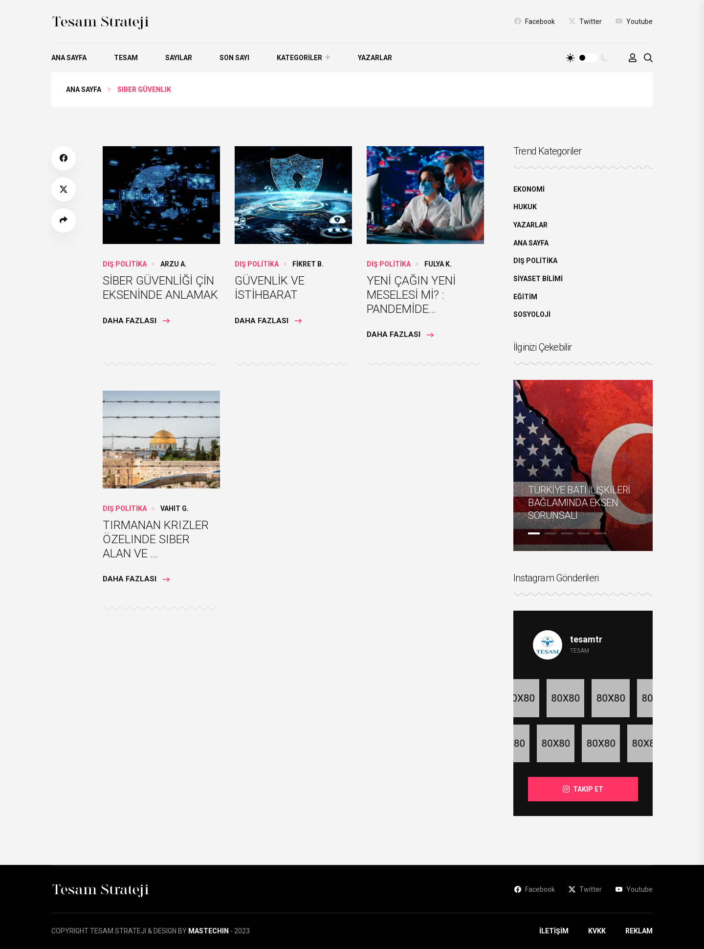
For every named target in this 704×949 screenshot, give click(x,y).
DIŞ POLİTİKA (125, 264)
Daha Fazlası (136, 321)
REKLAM (639, 931)
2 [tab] (550, 533)
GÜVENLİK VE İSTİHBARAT (270, 288)
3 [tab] (567, 533)
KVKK (597, 931)
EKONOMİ (529, 189)
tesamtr (586, 639)
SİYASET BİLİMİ (538, 279)
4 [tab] (584, 533)
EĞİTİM (525, 297)
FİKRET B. (308, 264)
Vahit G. (174, 508)
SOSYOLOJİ (531, 314)
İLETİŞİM (554, 931)
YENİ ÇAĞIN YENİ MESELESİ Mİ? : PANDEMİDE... (411, 295)
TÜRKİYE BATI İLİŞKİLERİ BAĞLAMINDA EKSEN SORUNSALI (579, 502)
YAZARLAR (375, 58)
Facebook (534, 21)
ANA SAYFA (69, 58)
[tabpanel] (583, 465)
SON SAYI (234, 58)
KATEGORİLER (299, 58)
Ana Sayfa (83, 89)
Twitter (585, 21)
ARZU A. (173, 264)
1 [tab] (534, 533)
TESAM (126, 58)
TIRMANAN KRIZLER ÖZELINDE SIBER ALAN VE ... (156, 539)
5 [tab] (600, 533)
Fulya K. (438, 264)
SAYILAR (178, 58)
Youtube (634, 21)
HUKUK (525, 207)
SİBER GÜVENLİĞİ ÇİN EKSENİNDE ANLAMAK (160, 288)
